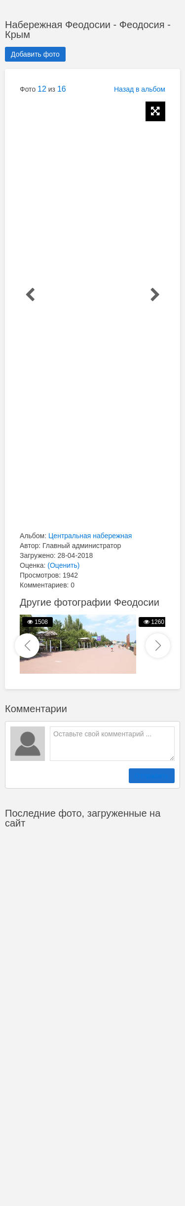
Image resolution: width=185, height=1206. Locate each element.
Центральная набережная (90, 536)
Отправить (152, 776)
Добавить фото (35, 54)
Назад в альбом (139, 89)
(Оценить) (63, 565)
